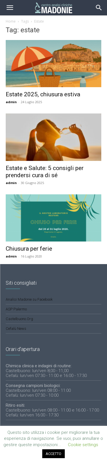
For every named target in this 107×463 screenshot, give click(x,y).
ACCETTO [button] (53, 454)
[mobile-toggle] (10, 7)
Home (11, 21)
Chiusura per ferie (29, 248)
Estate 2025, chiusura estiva (43, 94)
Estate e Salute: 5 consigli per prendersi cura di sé (45, 172)
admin (11, 102)
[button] (99, 7)
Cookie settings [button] (83, 444)
